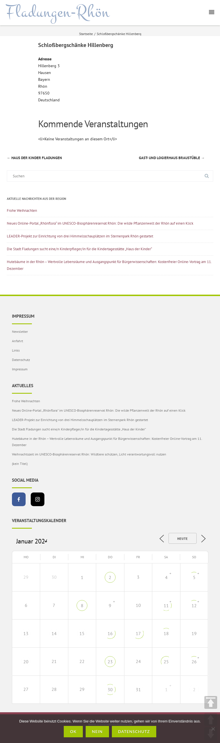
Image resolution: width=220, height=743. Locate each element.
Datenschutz (21, 360)
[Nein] (213, 729)
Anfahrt (17, 341)
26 (194, 661)
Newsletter (20, 331)
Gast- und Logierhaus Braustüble (172, 157)
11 (166, 605)
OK (73, 731)
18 (166, 633)
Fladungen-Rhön (58, 12)
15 (82, 633)
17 (138, 633)
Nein (97, 731)
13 (25, 633)
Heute (182, 539)
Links (16, 350)
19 (194, 633)
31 (138, 689)
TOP (210, 702)
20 (25, 661)
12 (194, 605)
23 (110, 661)
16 (110, 633)
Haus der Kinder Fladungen (34, 157)
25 (166, 661)
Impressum (20, 369)
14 (54, 633)
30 (110, 689)
